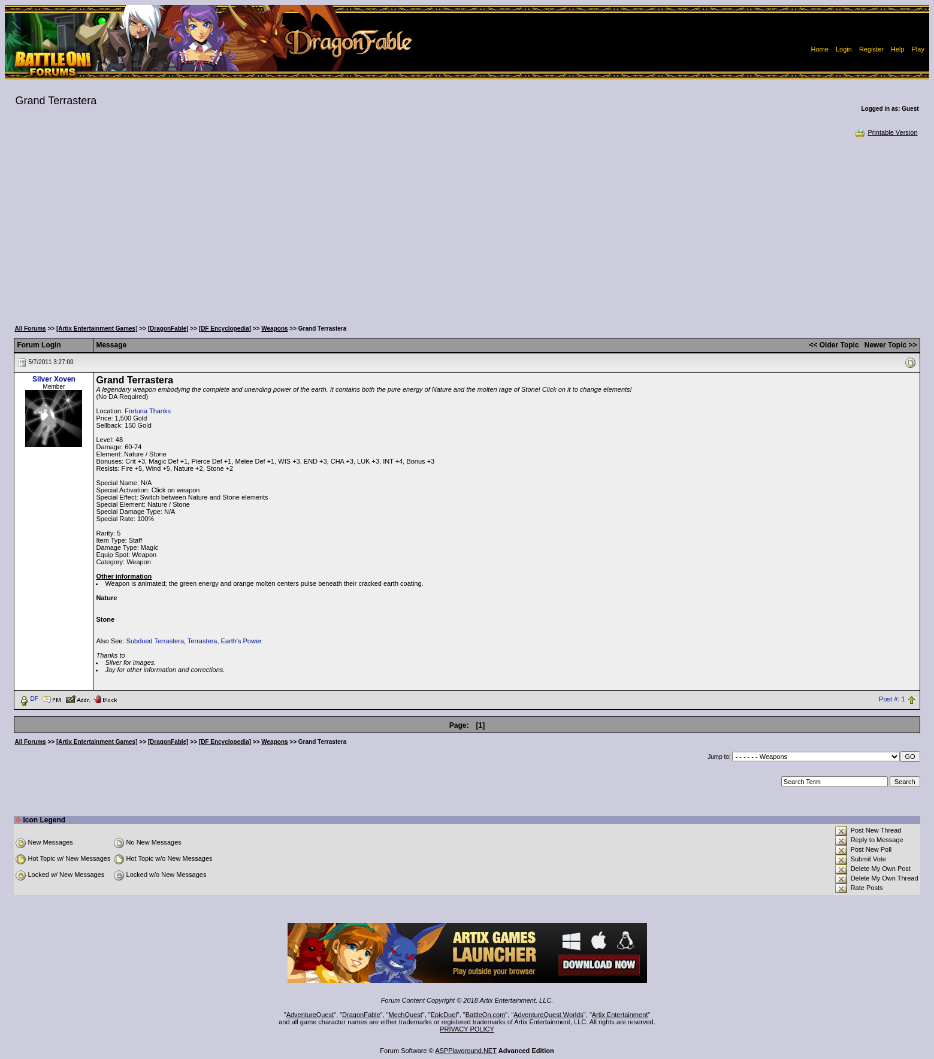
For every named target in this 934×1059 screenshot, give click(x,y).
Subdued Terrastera (155, 641)
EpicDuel (444, 1014)
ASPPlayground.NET (466, 1050)
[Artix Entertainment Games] (97, 328)
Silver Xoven (53, 379)
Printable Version (885, 132)
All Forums (30, 328)
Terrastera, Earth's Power (225, 641)
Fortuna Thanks (148, 410)
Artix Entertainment (620, 1014)
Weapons (274, 328)
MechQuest (405, 1014)
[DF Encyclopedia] (225, 328)
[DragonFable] (168, 328)
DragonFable (361, 1014)
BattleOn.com (486, 1014)
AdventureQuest (310, 1014)
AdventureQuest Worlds (548, 1014)
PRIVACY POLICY (467, 1029)
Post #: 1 (892, 699)
